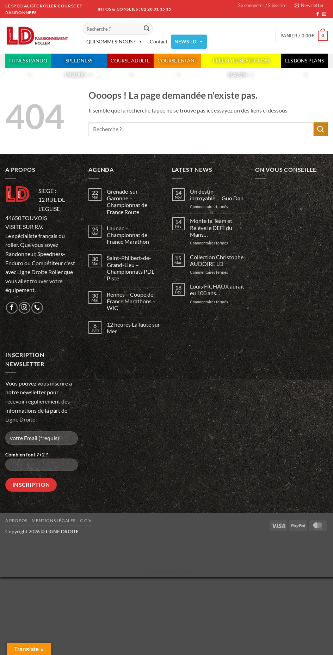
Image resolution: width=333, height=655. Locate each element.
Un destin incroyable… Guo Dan (216, 194)
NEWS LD (188, 42)
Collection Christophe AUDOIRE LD (216, 260)
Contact (158, 41)
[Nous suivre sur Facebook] (317, 14)
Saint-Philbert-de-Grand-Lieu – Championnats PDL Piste (130, 267)
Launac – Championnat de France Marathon (128, 235)
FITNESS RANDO (28, 62)
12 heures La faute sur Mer (133, 327)
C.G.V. (86, 520)
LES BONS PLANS (304, 62)
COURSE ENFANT (177, 62)
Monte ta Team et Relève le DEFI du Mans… (211, 227)
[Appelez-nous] (37, 308)
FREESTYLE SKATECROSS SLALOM (241, 62)
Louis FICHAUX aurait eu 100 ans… (217, 289)
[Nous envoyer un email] (324, 14)
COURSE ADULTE (130, 62)
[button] (309, 5)
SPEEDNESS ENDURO (79, 62)
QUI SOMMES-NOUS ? (114, 42)
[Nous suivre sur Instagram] (24, 308)
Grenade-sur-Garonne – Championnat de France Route (127, 201)
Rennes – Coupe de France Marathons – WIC (131, 301)
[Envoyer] (147, 29)
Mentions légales (53, 520)
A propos (16, 520)
